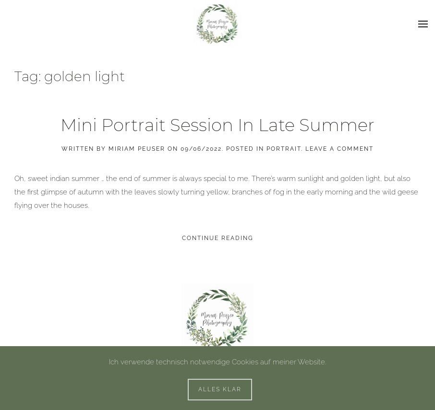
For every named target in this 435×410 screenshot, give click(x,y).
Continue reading (218, 238)
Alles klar (220, 389)
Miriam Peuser (137, 148)
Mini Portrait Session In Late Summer (217, 124)
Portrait (283, 148)
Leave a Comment (339, 148)
